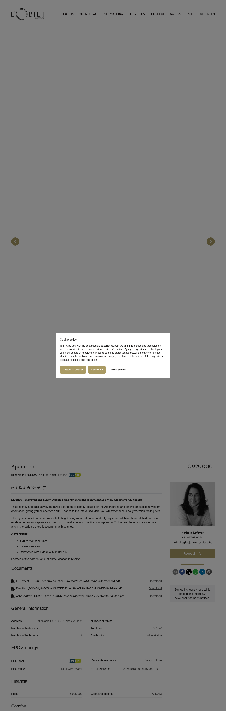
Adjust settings (118, 369)
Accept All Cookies (73, 369)
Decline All (97, 369)
